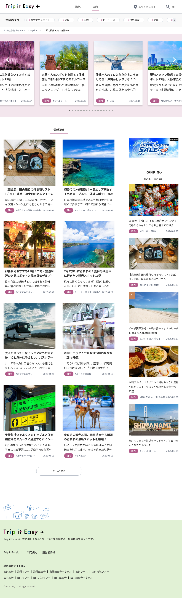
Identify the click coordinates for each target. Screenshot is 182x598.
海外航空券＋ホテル (60, 571)
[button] (174, 20)
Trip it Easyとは (13, 552)
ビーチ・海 (108, 20)
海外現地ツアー (100, 571)
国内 (96, 7)
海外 (79, 7)
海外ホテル (82, 571)
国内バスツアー (41, 577)
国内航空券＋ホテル (81, 577)
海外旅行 (9, 571)
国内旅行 (9, 577)
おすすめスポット (39, 20)
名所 (155, 20)
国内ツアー (23, 577)
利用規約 (32, 552)
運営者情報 (48, 552)
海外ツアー (23, 571)
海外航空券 (39, 571)
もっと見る (59, 471)
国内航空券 (60, 577)
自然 (85, 20)
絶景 (66, 20)
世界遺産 (134, 20)
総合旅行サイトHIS (16, 30)
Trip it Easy (35, 30)
